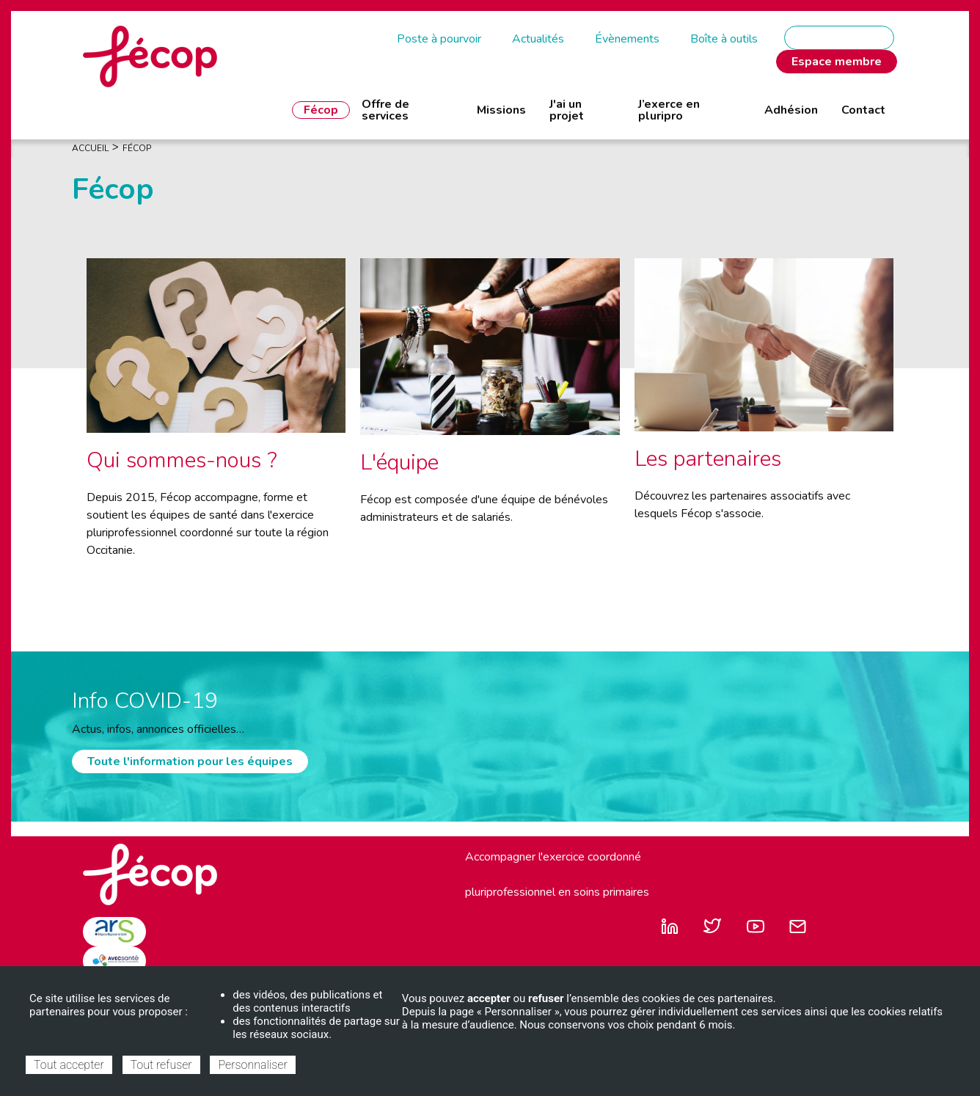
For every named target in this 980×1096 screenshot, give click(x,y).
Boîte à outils (724, 39)
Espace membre (836, 62)
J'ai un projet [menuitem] (566, 110)
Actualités (538, 39)
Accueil (90, 148)
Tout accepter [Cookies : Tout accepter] (69, 1065)
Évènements (627, 39)
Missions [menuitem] (501, 110)
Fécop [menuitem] (321, 110)
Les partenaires (708, 459)
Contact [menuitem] (863, 110)
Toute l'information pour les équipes (190, 761)
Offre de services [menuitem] (385, 110)
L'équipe (399, 462)
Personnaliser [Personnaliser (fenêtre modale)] (252, 1065)
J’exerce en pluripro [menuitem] (669, 110)
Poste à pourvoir (439, 39)
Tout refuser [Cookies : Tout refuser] (161, 1065)
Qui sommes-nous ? (182, 460)
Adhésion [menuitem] (791, 110)
